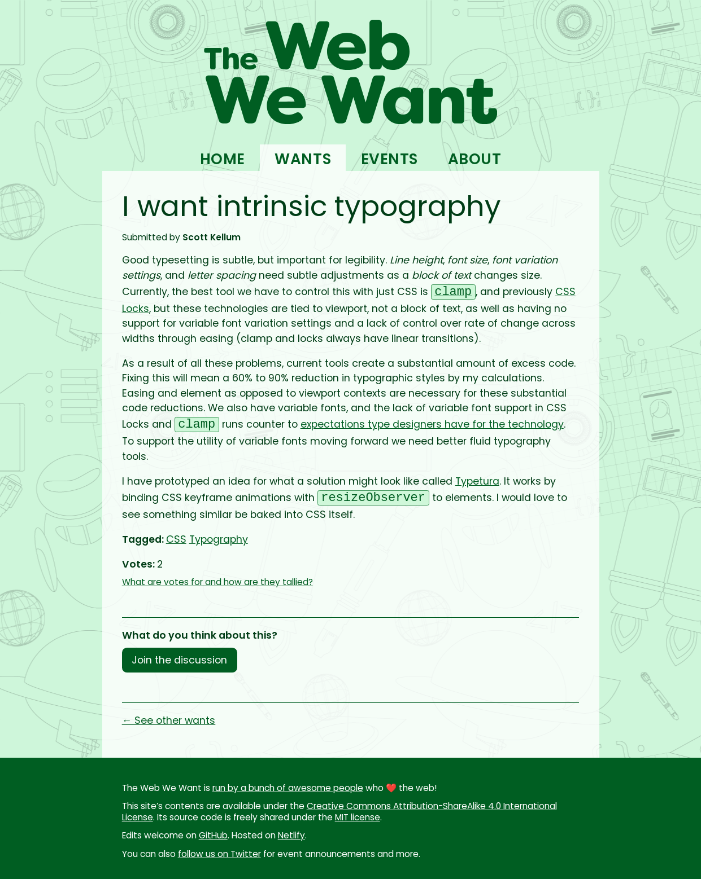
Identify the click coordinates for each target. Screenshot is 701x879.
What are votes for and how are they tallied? (217, 582)
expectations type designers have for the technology (432, 426)
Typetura (477, 481)
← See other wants (169, 720)
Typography (218, 539)
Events (389, 158)
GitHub (213, 835)
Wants (303, 158)
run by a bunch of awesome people (287, 788)
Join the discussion (179, 660)
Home (222, 158)
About (475, 158)
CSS (176, 539)
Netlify (291, 835)
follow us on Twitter (219, 854)
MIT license (357, 817)
